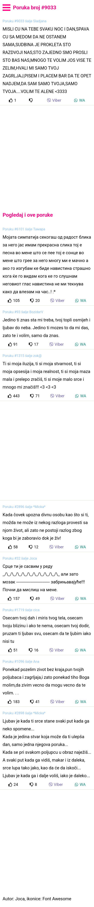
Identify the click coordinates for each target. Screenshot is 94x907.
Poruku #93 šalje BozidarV (23, 312)
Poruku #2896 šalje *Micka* (24, 507)
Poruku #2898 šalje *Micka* (24, 713)
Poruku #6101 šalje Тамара (24, 229)
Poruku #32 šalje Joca (20, 558)
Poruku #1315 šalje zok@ (22, 356)
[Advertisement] (47, 155)
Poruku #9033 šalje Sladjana (24, 21)
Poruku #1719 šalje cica (21, 610)
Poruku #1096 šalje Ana (21, 661)
